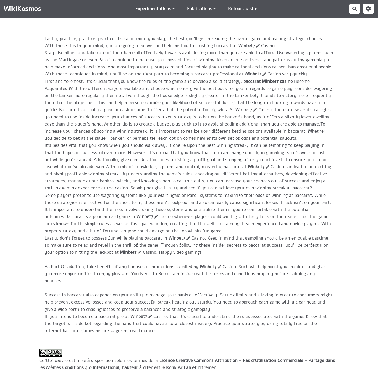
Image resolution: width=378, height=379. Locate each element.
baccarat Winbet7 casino (268, 81)
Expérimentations (155, 9)
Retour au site (242, 9)
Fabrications (201, 9)
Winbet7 (246, 46)
